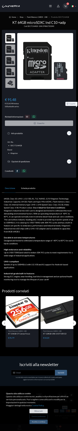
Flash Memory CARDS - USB (37, 17)
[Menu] (50, 5)
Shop (21, 17)
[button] (39, 133)
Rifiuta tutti (38, 411)
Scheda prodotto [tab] (28, 188)
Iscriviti (61, 373)
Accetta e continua (38, 422)
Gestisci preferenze (39, 416)
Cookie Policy (38, 405)
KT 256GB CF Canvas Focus (19, 334)
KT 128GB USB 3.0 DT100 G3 (54, 334)
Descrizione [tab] (10, 188)
